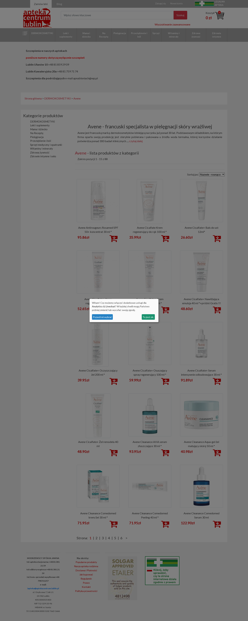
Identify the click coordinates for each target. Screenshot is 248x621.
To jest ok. (148, 317)
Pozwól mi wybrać (102, 317)
